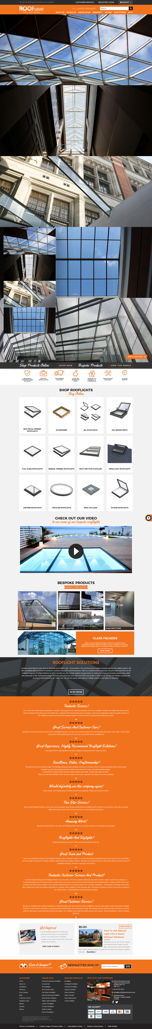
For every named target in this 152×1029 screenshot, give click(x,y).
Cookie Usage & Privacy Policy (51, 1026)
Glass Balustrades (70, 998)
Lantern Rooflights (48, 1003)
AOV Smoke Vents (48, 989)
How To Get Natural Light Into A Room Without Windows (115, 933)
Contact (21, 1006)
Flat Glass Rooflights (48, 992)
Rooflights (68, 981)
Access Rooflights (47, 1012)
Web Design (112, 1026)
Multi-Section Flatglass (49, 998)
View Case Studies (50, 946)
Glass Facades (69, 995)
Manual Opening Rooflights (50, 995)
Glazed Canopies (70, 989)
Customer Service (85, 2)
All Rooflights (46, 987)
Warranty (97, 12)
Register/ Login (106, 2)
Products (71, 12)
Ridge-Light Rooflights (49, 1001)
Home (21, 981)
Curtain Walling (69, 1001)
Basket (126, 2)
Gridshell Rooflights (71, 987)
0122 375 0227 (87, 8)
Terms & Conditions (27, 1026)
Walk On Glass (46, 1009)
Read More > (91, 952)
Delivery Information (95, 1026)
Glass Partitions (70, 992)
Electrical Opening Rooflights (51, 981)
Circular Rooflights (48, 1006)
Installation (84, 12)
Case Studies (120, 12)
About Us (22, 984)
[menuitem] (125, 2)
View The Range (121, 365)
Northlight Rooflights (71, 984)
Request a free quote (75, 587)
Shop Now (65, 365)
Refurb (108, 12)
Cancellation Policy (75, 1026)
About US (60, 12)
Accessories (46, 984)
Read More (105, 651)
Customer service (25, 998)
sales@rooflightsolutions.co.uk (124, 992)
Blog (130, 12)
